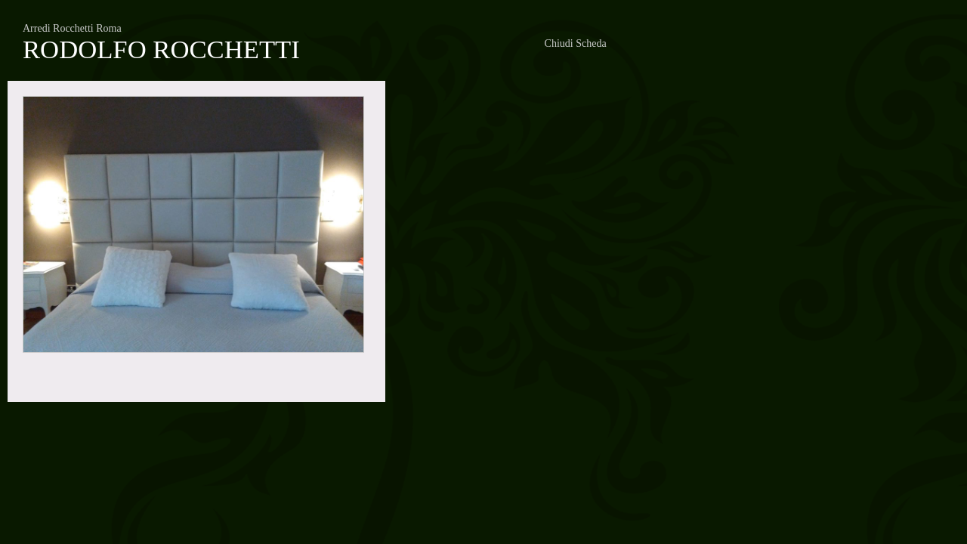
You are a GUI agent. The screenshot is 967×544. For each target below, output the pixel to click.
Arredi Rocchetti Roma (72, 28)
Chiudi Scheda (576, 43)
